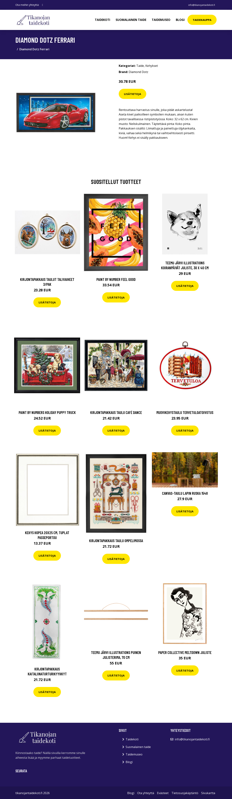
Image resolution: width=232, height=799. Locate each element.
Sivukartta (208, 792)
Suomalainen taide (131, 19)
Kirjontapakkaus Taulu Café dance (116, 411)
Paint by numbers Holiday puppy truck (47, 411)
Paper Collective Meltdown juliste (185, 651)
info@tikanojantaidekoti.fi (199, 5)
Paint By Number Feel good (116, 278)
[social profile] (42, 4)
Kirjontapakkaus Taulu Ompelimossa (116, 539)
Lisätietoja (132, 93)
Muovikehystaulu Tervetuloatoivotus (184, 411)
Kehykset (151, 65)
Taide (140, 65)
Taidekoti (102, 19)
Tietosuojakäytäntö (184, 792)
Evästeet (163, 792)
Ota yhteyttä (145, 792)
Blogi (180, 19)
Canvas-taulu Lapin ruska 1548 (185, 492)
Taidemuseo (161, 19)
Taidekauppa (202, 19)
